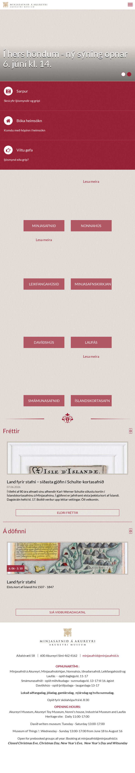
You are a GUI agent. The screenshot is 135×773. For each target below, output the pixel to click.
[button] (123, 74)
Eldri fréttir (67, 512)
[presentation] (130, 430)
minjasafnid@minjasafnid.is (100, 655)
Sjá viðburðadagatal (67, 612)
